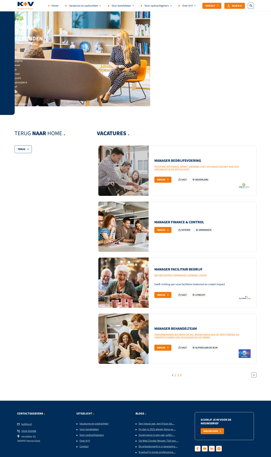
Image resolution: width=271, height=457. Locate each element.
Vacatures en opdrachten (83, 5)
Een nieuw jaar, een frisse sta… (157, 380)
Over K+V (187, 5)
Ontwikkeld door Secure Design (184, 437)
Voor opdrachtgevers (156, 5)
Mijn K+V (234, 5)
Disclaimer (76, 437)
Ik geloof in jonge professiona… (157, 409)
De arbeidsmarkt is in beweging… (158, 403)
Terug (23, 106)
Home (55, 5)
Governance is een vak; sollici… (157, 392)
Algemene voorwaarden (134, 437)
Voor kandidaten (121, 5)
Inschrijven (212, 388)
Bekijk (163, 136)
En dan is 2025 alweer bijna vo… (157, 386)
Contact (211, 5)
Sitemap (157, 437)
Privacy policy (95, 437)
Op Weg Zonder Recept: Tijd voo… (158, 397)
